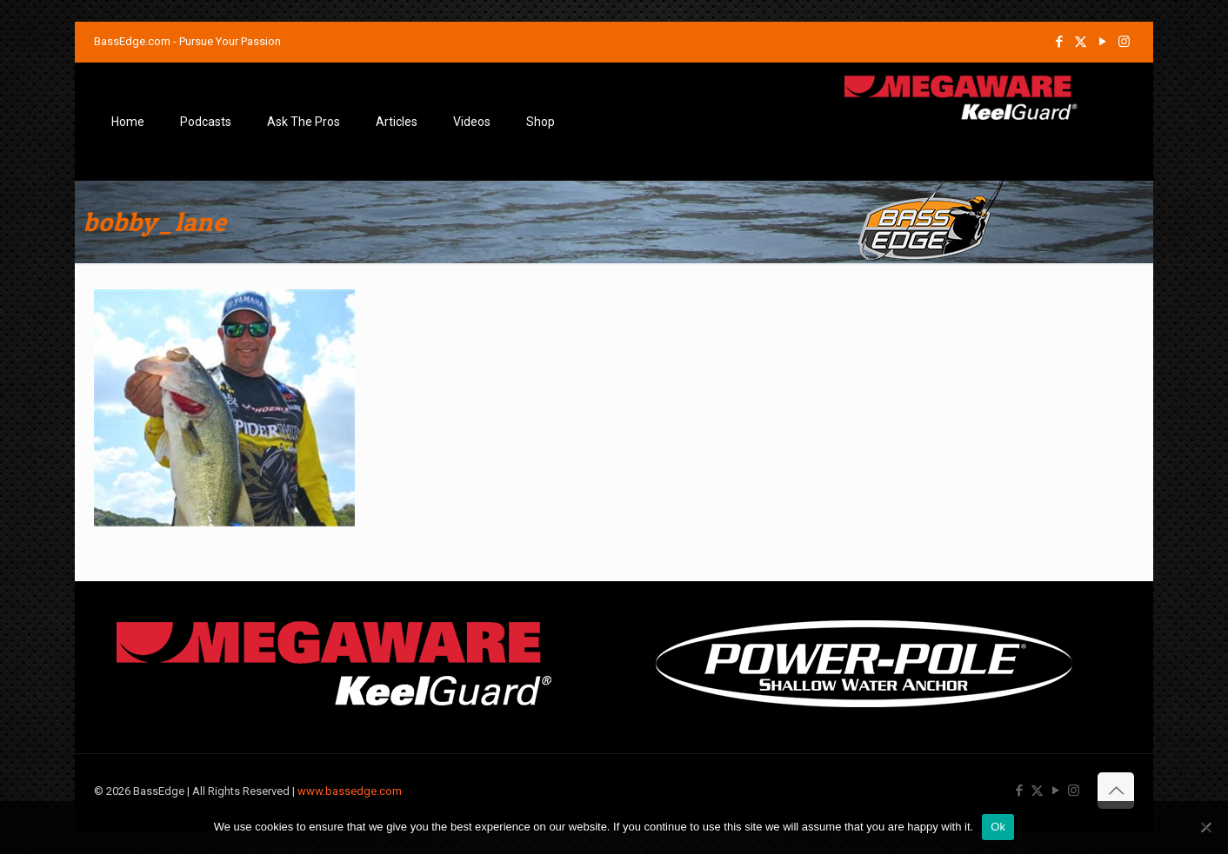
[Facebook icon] (1058, 42)
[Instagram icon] (1124, 42)
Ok (998, 826)
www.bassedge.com (349, 791)
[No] (1206, 827)
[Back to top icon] (1116, 790)
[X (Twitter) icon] (1080, 42)
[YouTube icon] (1102, 42)
